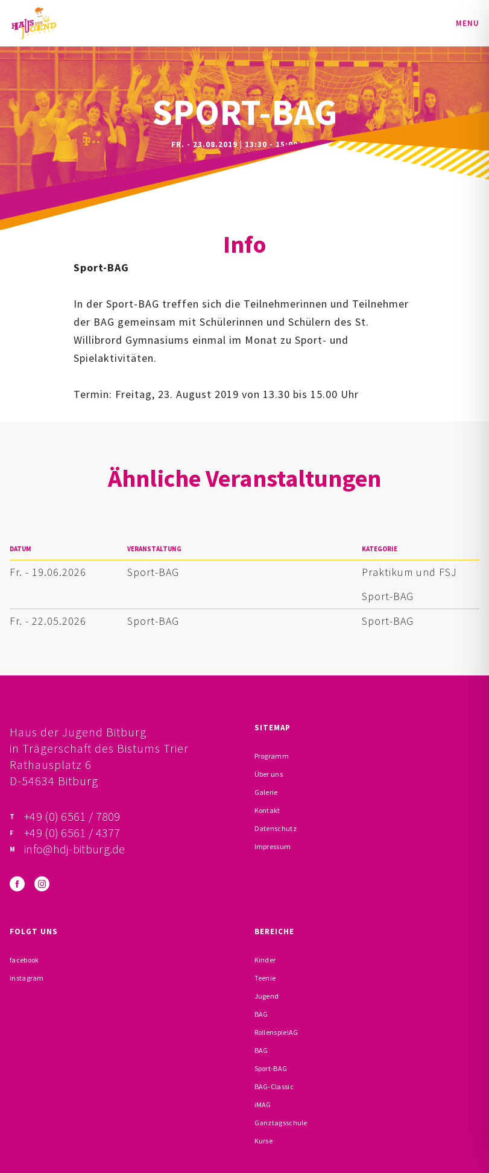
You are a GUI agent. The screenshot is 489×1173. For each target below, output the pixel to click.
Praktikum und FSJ (409, 572)
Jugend (266, 996)
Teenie (265, 977)
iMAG (262, 1104)
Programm (271, 755)
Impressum (272, 846)
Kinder (265, 959)
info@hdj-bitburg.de (74, 848)
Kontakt (267, 810)
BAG (261, 1014)
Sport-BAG (153, 572)
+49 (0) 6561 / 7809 (72, 816)
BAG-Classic (274, 1086)
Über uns (268, 774)
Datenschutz (275, 828)
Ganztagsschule (281, 1122)
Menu (467, 23)
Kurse (263, 1140)
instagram (27, 977)
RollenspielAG (276, 1032)
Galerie (266, 792)
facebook (24, 959)
